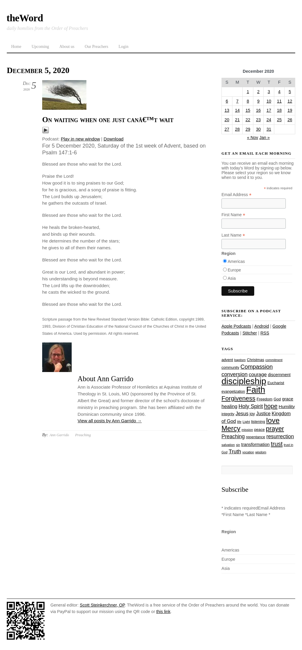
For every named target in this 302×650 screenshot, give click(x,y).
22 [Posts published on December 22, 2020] (247, 119)
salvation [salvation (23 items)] (228, 445)
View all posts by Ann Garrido (110, 420)
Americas (236, 261)
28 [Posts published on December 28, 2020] (237, 129)
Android (261, 326)
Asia (232, 278)
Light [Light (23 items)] (246, 421)
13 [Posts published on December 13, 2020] (226, 110)
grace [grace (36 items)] (287, 398)
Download (114, 138)
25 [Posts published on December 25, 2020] (279, 119)
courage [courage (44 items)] (258, 374)
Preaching (83, 435)
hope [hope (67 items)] (271, 405)
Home (16, 46)
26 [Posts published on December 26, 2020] (290, 119)
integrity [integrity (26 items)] (227, 414)
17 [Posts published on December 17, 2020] (269, 110)
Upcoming (40, 46)
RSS (264, 333)
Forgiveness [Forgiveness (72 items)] (238, 398)
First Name (233, 215)
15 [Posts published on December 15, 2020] (247, 110)
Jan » (264, 137)
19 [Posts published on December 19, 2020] (290, 110)
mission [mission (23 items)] (247, 429)
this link (163, 611)
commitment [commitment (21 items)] (274, 360)
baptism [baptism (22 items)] (240, 360)
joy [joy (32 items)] (252, 413)
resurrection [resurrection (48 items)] (280, 436)
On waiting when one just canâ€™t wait (107, 119)
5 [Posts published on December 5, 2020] (290, 91)
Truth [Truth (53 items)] (235, 451)
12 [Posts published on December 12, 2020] (290, 101)
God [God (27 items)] (277, 399)
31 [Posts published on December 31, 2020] (269, 129)
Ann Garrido (59, 435)
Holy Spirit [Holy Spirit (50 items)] (251, 406)
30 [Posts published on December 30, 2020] (258, 129)
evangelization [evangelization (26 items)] (233, 391)
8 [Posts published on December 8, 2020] (248, 101)
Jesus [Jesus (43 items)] (242, 413)
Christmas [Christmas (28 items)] (255, 360)
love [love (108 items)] (273, 420)
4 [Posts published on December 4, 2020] (279, 91)
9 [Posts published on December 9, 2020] (258, 101)
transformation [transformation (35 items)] (255, 444)
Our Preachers (96, 46)
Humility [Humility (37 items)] (287, 406)
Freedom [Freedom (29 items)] (265, 399)
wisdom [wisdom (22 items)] (260, 452)
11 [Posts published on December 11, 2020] (279, 101)
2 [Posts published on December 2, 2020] (258, 91)
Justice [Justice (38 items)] (263, 413)
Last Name (233, 235)
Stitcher (249, 333)
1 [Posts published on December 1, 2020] (248, 91)
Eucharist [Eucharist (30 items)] (275, 383)
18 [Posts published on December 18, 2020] (279, 110)
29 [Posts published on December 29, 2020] (247, 129)
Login (123, 46)
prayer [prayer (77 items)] (275, 428)
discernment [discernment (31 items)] (279, 374)
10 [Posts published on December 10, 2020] (269, 101)
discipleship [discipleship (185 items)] (243, 381)
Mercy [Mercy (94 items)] (230, 428)
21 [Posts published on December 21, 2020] (237, 119)
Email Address (236, 195)
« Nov (252, 137)
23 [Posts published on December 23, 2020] (258, 119)
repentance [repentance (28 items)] (255, 437)
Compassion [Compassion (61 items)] (256, 366)
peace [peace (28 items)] (259, 429)
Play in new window (80, 138)
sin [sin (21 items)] (238, 445)
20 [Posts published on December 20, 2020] (226, 119)
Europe (234, 270)
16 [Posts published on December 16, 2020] (258, 110)
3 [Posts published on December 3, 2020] (269, 91)
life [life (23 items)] (239, 421)
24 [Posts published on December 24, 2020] (269, 119)
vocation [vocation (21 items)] (248, 452)
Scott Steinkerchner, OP (102, 605)
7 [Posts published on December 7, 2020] (237, 101)
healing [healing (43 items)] (229, 406)
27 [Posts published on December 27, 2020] (226, 129)
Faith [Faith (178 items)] (255, 389)
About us (66, 46)
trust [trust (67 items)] (277, 443)
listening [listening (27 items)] (258, 421)
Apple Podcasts (236, 326)
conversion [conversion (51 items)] (234, 374)
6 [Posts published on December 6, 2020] (227, 101)
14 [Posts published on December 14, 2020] (237, 110)
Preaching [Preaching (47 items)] (233, 436)
